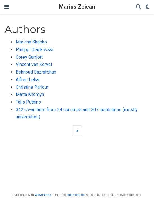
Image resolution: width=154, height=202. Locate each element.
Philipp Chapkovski (34, 49)
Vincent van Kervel (34, 64)
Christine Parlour (32, 87)
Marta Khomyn (30, 94)
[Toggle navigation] (6, 7)
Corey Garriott (29, 57)
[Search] (138, 7)
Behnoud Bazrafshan (36, 72)
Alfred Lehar (28, 79)
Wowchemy (43, 195)
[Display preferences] (148, 7)
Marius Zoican (77, 7)
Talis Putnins (28, 102)
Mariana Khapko (31, 42)
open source (76, 195)
